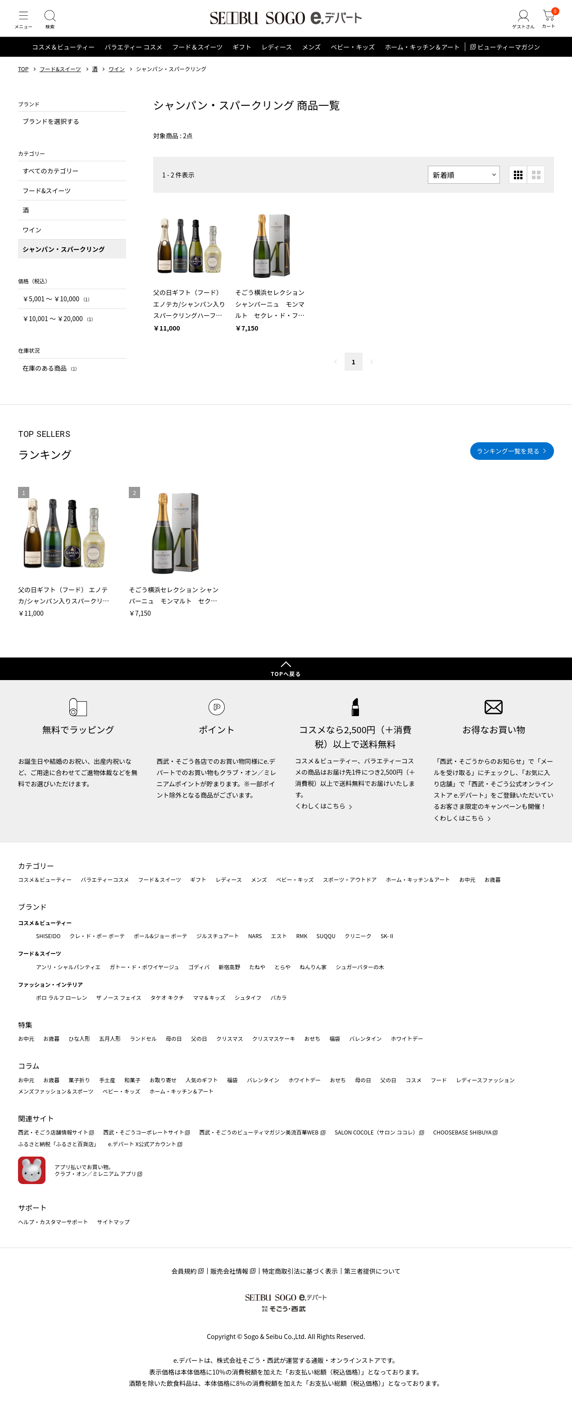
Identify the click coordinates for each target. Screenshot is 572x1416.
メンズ (311, 55)
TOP (23, 78)
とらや (282, 967)
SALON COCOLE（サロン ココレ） (376, 1132)
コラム (29, 1065)
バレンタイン (365, 1038)
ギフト (241, 55)
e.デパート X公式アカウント (142, 1144)
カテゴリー (36, 865)
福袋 (334, 1038)
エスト (279, 935)
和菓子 (132, 1080)
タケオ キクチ (167, 997)
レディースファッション (485, 1080)
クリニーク (358, 935)
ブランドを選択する (51, 130)
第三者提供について (372, 1270)
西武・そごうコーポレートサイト (143, 1132)
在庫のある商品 (51, 376)
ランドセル (143, 1038)
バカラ (279, 997)
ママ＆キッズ (209, 997)
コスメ (413, 1080)
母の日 (174, 1038)
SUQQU (326, 935)
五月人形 (110, 1038)
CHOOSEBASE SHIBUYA (462, 1132)
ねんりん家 (313, 967)
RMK (301, 935)
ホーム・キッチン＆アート (422, 55)
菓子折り (79, 1080)
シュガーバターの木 (360, 967)
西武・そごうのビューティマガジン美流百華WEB (259, 1132)
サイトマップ (113, 1221)
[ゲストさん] (519, 24)
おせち (312, 1038)
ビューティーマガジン (508, 55)
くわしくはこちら (320, 805)
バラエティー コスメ (133, 55)
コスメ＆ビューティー (63, 55)
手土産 (107, 1080)
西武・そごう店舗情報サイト (53, 1132)
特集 (25, 1024)
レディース (276, 55)
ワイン (117, 78)
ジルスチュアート (217, 935)
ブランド (32, 906)
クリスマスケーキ (273, 1038)
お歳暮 (492, 879)
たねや (257, 967)
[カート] (547, 24)
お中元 (467, 879)
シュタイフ (248, 997)
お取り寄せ (163, 1080)
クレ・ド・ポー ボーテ (97, 935)
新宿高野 (229, 967)
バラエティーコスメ (105, 879)
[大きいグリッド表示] (536, 184)
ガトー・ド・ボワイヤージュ (144, 967)
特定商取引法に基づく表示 (300, 1270)
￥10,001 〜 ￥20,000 (59, 326)
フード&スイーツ (60, 78)
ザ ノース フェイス (118, 997)
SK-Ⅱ (388, 935)
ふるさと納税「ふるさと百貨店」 (58, 1144)
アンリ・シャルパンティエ (68, 967)
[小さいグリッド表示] (518, 184)
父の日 (199, 1038)
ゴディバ (198, 967)
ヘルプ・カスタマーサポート (53, 1221)
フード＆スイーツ (197, 55)
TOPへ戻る (286, 673)
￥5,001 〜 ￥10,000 (57, 307)
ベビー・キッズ (353, 55)
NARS (255, 935)
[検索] (54, 24)
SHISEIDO (48, 935)
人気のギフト (202, 1080)
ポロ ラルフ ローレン (61, 997)
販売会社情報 (229, 1270)
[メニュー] (24, 24)
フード (439, 1080)
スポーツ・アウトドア (350, 879)
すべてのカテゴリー (50, 179)
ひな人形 (79, 1038)
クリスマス (229, 1038)
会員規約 (183, 1270)
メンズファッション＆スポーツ (56, 1091)
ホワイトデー (406, 1038)
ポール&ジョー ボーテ (160, 935)
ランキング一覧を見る (508, 459)
